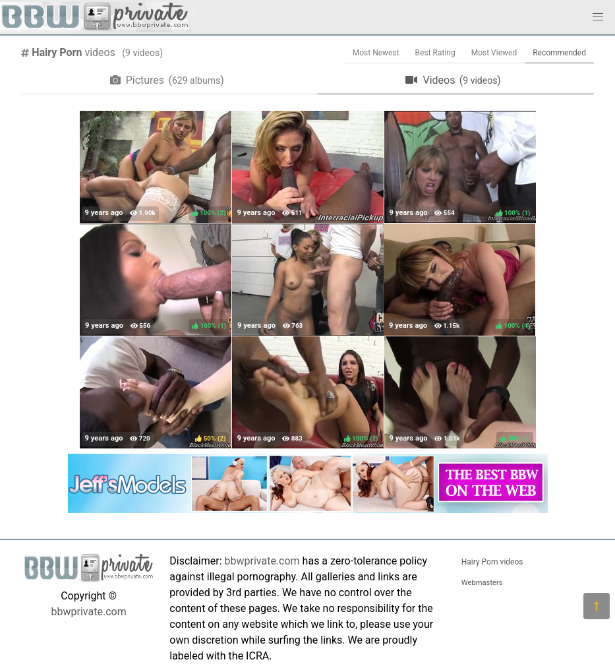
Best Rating (435, 52)
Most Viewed (494, 52)
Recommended (559, 52)
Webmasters (482, 582)
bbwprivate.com (89, 611)
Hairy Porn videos (492, 561)
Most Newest (376, 52)
